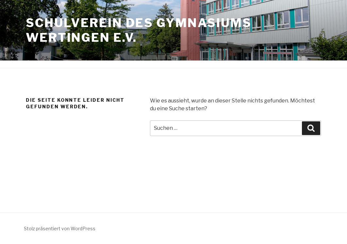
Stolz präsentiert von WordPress (59, 228)
